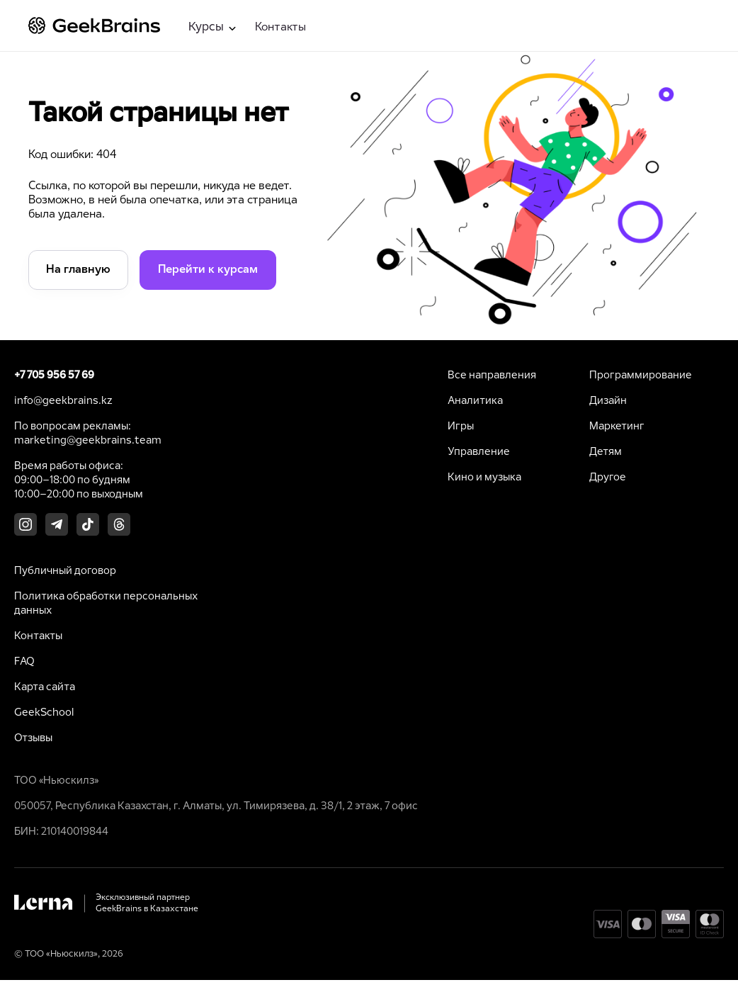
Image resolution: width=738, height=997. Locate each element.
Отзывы (33, 738)
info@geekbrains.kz (63, 401)
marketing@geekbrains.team (87, 441)
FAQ (24, 662)
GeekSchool (44, 713)
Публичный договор (65, 571)
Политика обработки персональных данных (106, 604)
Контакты (280, 27)
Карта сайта (44, 687)
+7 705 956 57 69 (54, 376)
